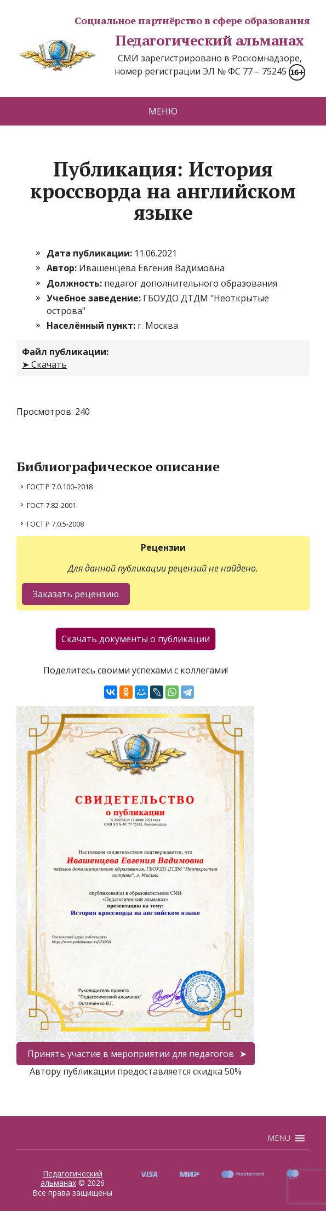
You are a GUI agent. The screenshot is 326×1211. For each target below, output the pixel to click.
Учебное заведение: (95, 298)
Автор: (63, 268)
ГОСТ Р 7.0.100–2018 (60, 487)
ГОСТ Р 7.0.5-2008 (55, 524)
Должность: (75, 283)
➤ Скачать (44, 364)
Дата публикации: (90, 253)
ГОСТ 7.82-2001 (51, 505)
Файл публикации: (65, 352)
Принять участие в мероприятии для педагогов (130, 1054)
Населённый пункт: (92, 325)
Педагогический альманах (160, 41)
